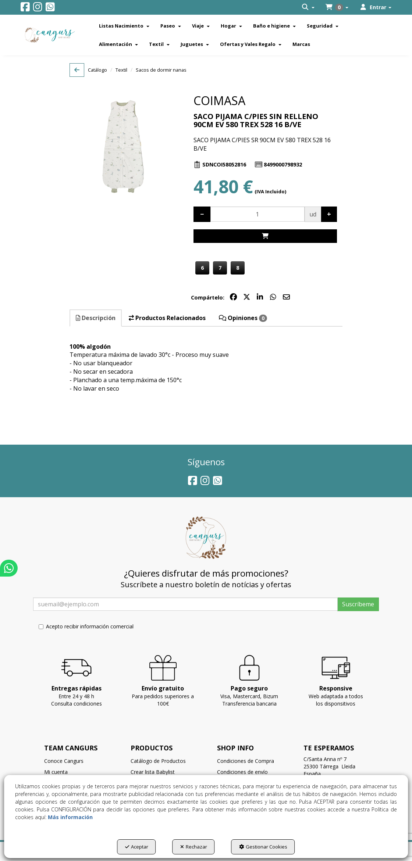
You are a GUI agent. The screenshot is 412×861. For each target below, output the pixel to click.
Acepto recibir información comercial (86, 626)
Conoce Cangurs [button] (64, 760)
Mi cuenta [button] (56, 771)
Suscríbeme (358, 604)
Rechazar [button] (193, 846)
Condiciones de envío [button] (242, 771)
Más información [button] (70, 817)
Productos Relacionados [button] (167, 318)
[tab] (96, 318)
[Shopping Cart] (265, 236)
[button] (25, 8)
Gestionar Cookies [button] (263, 846)
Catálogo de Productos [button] (158, 760)
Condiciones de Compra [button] (245, 760)
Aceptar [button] (136, 846)
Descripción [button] (96, 318)
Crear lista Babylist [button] (153, 771)
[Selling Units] (257, 214)
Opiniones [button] (243, 318)
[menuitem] (308, 7)
